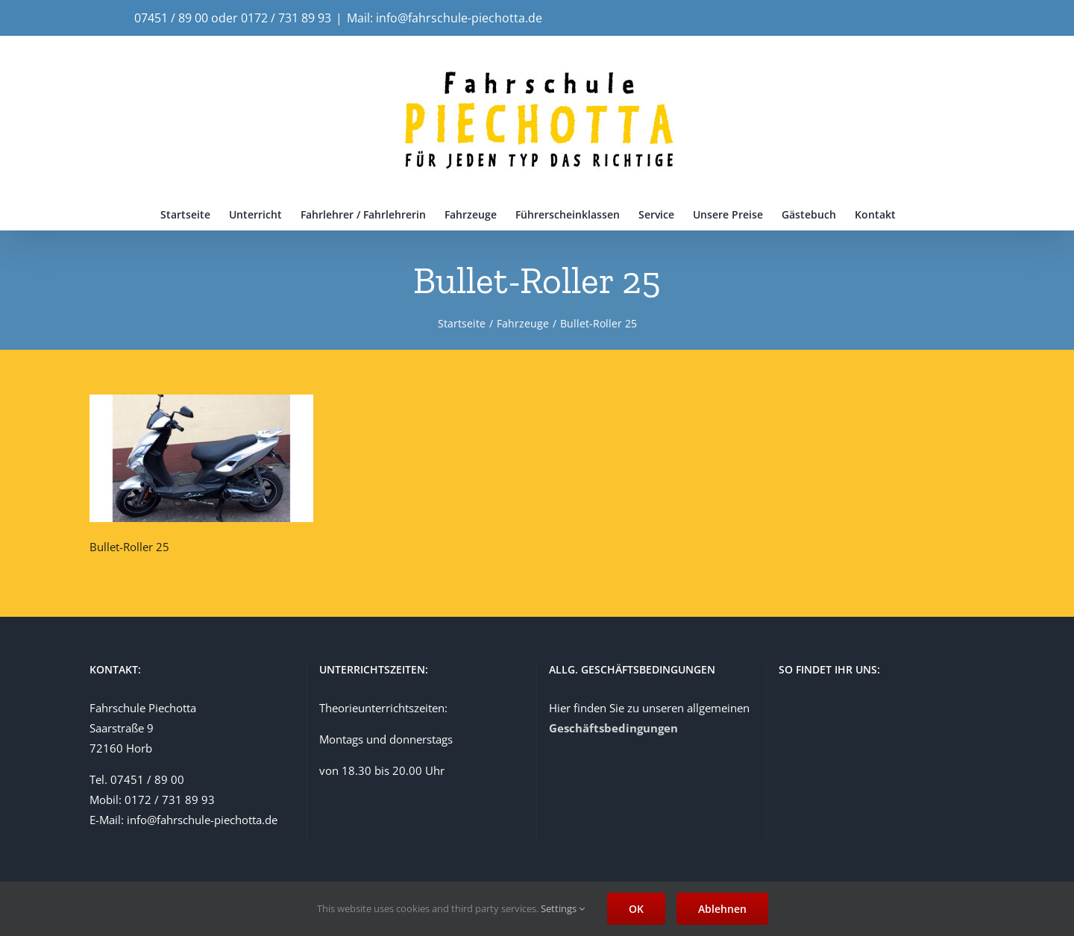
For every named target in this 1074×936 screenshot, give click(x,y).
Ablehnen (722, 909)
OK (636, 909)
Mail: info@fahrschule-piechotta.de (444, 18)
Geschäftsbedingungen (613, 727)
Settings (563, 908)
